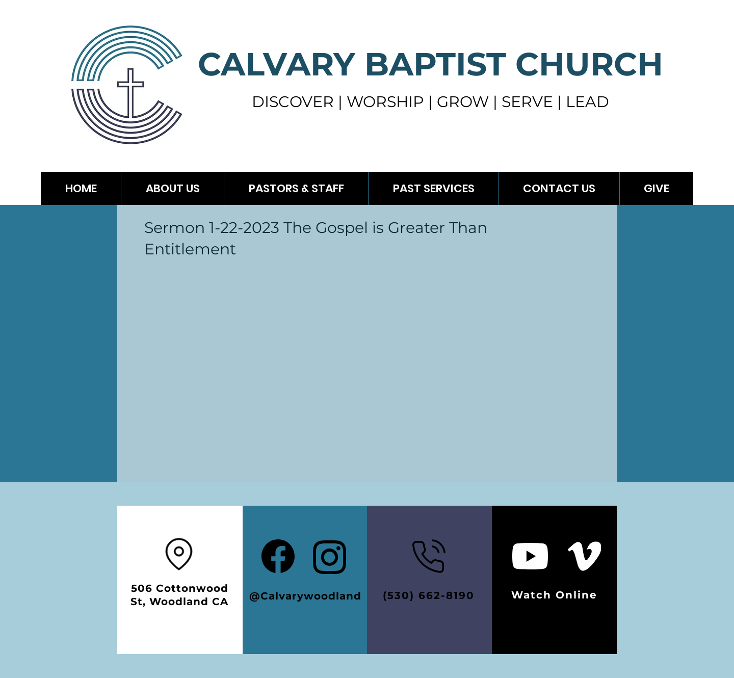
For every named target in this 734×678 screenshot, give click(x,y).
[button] (433, 188)
